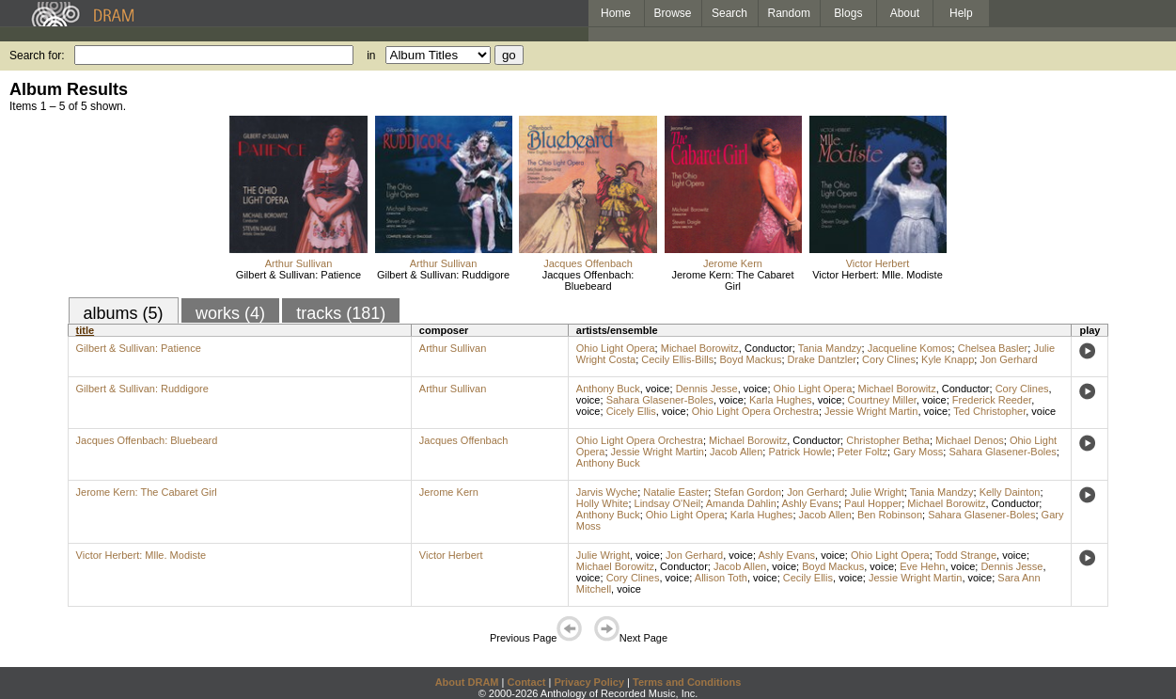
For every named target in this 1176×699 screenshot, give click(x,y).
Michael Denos (969, 440)
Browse (673, 13)
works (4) (230, 313)
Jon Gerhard (1008, 359)
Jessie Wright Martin (870, 411)
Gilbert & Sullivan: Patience (298, 274)
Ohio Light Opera (615, 348)
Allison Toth (721, 577)
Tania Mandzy (830, 348)
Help (961, 13)
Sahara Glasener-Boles (659, 399)
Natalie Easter (675, 492)
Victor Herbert (878, 263)
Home (616, 13)
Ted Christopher (989, 411)
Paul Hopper (873, 503)
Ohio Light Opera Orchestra (755, 411)
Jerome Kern (732, 263)
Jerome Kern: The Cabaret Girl (732, 280)
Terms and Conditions (687, 682)
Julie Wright (876, 492)
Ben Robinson (889, 514)
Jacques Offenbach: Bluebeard (588, 280)
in (371, 55)
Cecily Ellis (808, 577)
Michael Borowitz (700, 348)
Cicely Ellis (631, 411)
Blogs (848, 13)
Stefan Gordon (747, 492)
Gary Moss (918, 451)
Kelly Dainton (1010, 492)
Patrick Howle (799, 451)
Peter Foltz (862, 451)
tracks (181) (340, 313)
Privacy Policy (589, 682)
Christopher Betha (888, 440)
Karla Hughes (780, 399)
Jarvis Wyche (606, 492)
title (85, 330)
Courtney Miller (882, 399)
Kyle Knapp (947, 359)
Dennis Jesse (707, 388)
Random (789, 13)
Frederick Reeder (991, 399)
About (904, 13)
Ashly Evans (810, 503)
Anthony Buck (608, 388)
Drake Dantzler (822, 359)
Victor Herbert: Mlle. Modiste (877, 274)
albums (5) (124, 313)
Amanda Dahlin (741, 503)
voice (658, 388)
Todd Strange (965, 555)
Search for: (37, 55)
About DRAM (467, 682)
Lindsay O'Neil (668, 503)
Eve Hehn (922, 566)
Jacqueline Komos (910, 348)
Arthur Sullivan (299, 263)
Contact (526, 682)
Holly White (602, 503)
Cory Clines (889, 359)
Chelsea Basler (993, 348)
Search (729, 13)
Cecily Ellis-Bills (677, 359)
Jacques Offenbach (588, 263)
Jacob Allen (736, 451)
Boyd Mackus (750, 359)
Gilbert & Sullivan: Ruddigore (443, 274)
